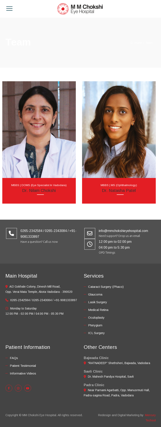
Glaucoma (95, 294)
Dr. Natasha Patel (119, 190)
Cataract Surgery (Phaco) (106, 286)
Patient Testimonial (23, 365)
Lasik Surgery (97, 302)
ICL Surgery (96, 333)
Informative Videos (23, 373)
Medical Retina (98, 310)
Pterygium (95, 325)
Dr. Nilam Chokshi (39, 190)
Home (136, 42)
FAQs (14, 358)
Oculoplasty (96, 317)
